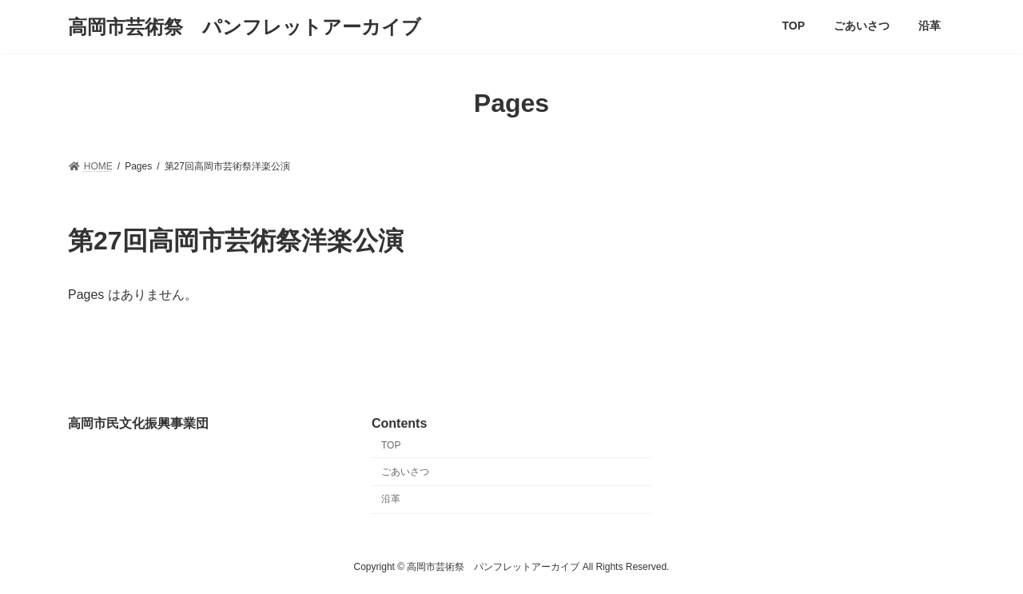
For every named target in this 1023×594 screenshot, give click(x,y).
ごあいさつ (405, 470)
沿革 (390, 498)
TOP (390, 444)
